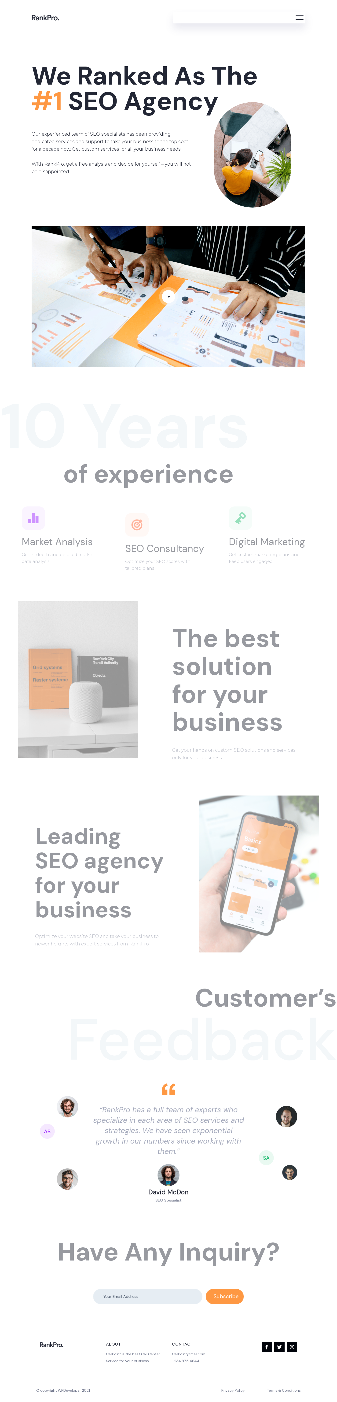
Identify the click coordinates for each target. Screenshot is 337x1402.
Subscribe (206, 1297)
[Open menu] (299, 17)
